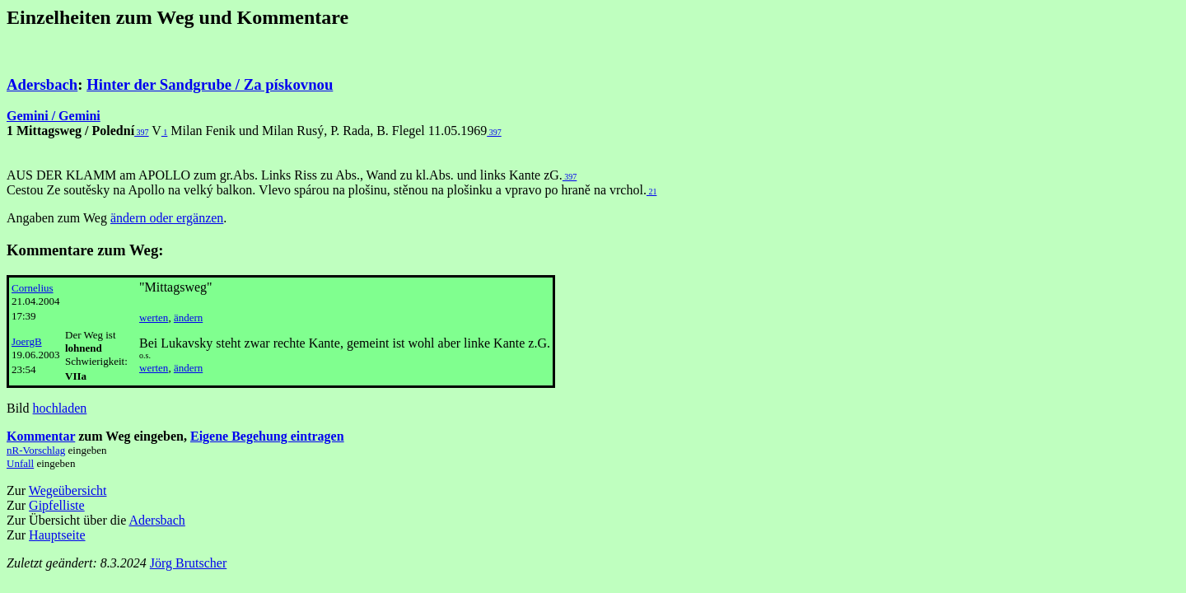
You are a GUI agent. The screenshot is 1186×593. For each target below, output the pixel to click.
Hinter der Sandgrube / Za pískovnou (209, 84)
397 (141, 132)
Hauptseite (57, 535)
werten (153, 317)
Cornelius (33, 288)
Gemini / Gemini (53, 116)
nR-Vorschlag (36, 450)
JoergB (27, 341)
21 (652, 191)
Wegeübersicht (68, 490)
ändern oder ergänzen (166, 218)
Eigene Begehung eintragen (267, 436)
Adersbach (42, 84)
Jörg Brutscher (188, 563)
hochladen (60, 408)
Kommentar (41, 436)
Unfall (20, 463)
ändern (188, 317)
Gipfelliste (57, 505)
